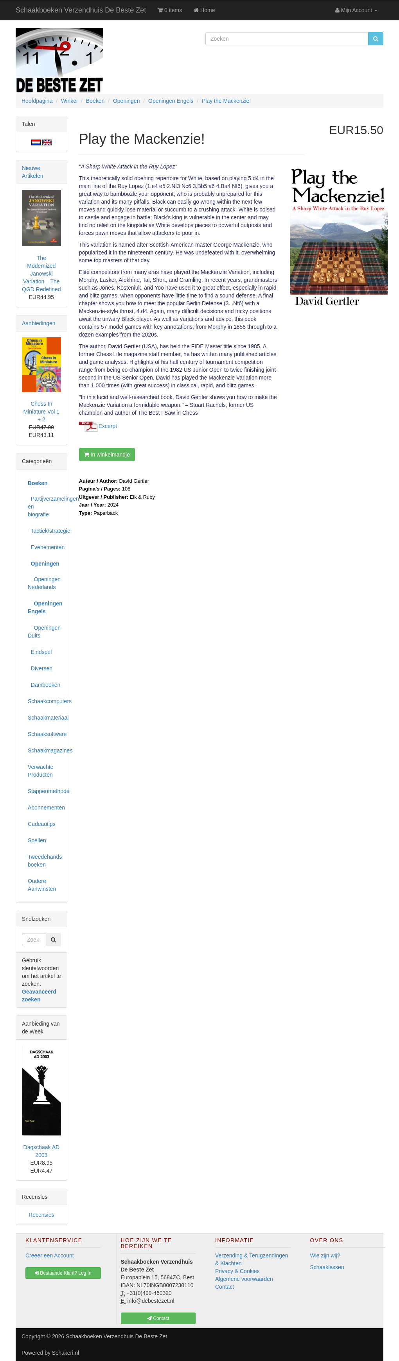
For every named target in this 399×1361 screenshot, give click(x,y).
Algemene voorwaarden (244, 1279)
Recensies (41, 1215)
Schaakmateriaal (44, 718)
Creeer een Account (49, 1255)
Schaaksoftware (44, 734)
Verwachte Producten (40, 771)
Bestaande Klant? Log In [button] (63, 1273)
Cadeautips (42, 824)
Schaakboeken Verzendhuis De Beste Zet (81, 10)
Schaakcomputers (44, 701)
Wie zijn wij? (325, 1255)
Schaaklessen (327, 1267)
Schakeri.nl (65, 1353)
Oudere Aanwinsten (42, 885)
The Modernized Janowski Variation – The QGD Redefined (41, 273)
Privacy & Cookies (237, 1271)
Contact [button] (158, 1318)
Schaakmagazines (44, 750)
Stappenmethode (44, 791)
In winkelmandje (107, 454)
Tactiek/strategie (44, 531)
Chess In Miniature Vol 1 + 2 (41, 412)
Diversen (40, 668)
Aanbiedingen (39, 323)
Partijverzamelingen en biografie (44, 507)
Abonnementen (44, 807)
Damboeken (44, 685)
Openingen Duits (44, 632)
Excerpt (108, 426)
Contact (224, 1287)
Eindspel (40, 652)
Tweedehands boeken (44, 861)
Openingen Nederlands (44, 583)
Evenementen (44, 547)
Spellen (37, 840)
